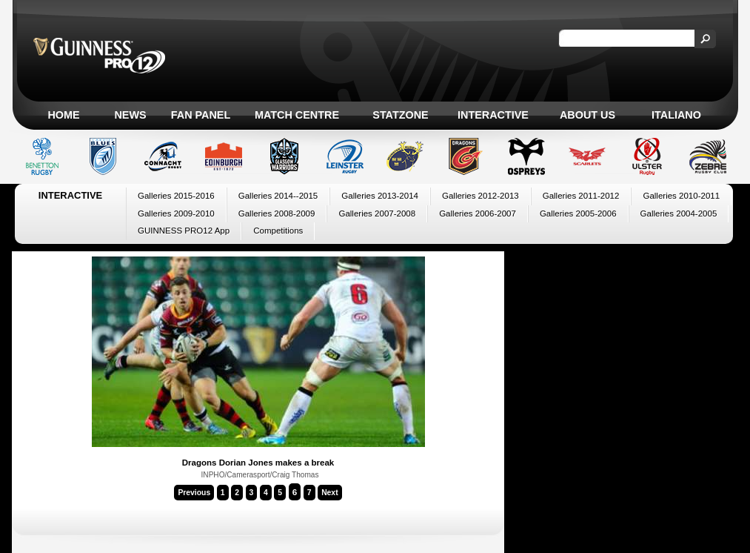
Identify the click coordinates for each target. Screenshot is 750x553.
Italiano (676, 115)
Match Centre (297, 115)
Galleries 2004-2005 (678, 213)
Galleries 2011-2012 (581, 195)
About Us (587, 115)
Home (63, 115)
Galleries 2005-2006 (578, 213)
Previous (194, 493)
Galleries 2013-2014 (379, 195)
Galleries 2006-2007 (477, 213)
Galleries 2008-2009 (276, 213)
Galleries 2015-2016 (176, 195)
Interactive (493, 115)
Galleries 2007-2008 (376, 213)
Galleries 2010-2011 (681, 195)
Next (329, 493)
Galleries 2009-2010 (176, 213)
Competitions (278, 230)
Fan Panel (200, 115)
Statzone (400, 115)
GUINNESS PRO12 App (184, 230)
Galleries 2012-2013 (480, 195)
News (130, 115)
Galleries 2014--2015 (278, 195)
